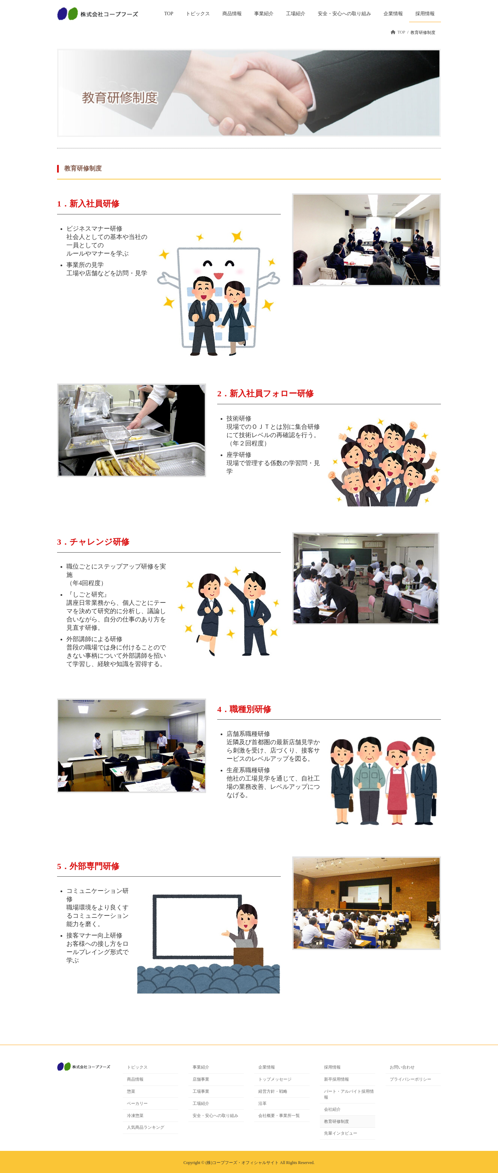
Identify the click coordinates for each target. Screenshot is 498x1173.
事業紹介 (201, 1067)
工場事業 (201, 1091)
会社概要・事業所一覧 (279, 1115)
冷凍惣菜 (135, 1115)
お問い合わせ (402, 1067)
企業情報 (266, 1067)
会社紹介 (332, 1109)
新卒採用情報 (336, 1079)
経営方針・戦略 (272, 1091)
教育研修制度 (336, 1121)
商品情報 (135, 1079)
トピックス (137, 1067)
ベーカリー (137, 1103)
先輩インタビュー (340, 1133)
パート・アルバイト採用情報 (349, 1094)
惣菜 (131, 1091)
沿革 (262, 1103)
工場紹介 (201, 1103)
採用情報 (332, 1067)
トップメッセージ (275, 1079)
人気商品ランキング (145, 1127)
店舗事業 (201, 1079)
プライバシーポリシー (410, 1079)
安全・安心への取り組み (215, 1115)
